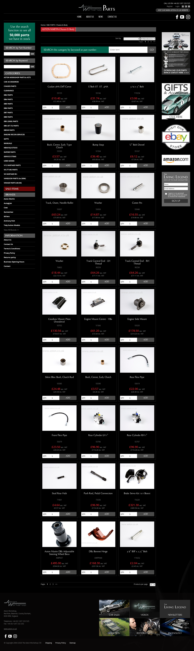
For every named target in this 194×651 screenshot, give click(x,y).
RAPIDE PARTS (9, 152)
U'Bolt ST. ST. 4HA (98, 86)
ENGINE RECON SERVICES (14, 135)
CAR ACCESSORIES (11, 82)
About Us (7, 240)
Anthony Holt (9, 221)
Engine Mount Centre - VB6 (98, 319)
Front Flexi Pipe (59, 435)
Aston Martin (9, 199)
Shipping (48, 643)
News (101, 16)
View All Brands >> (11, 230)
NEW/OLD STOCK (10, 148)
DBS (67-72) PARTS (11, 126)
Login (177, 6)
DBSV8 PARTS (9, 130)
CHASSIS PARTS (10, 86)
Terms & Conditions (12, 249)
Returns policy (10, 257)
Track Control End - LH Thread (98, 262)
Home (79, 16)
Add (68, 107)
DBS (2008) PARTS (11, 121)
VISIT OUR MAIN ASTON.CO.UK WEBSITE (173, 10)
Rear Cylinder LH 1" (98, 435)
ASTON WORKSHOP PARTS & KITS (17, 78)
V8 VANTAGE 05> (10, 174)
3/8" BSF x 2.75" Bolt (137, 551)
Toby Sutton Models (12, 225)
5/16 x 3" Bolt (137, 86)
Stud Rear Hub (59, 493)
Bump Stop (98, 144)
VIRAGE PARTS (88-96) (13, 183)
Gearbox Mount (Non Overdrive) (59, 320)
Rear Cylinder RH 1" (137, 435)
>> (154, 42)
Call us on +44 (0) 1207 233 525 (177, 3)
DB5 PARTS (8, 104)
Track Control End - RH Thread (137, 262)
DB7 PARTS (8, 113)
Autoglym (8, 203)
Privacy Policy (9, 253)
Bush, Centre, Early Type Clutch (59, 146)
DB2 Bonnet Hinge (98, 551)
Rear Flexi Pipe (137, 377)
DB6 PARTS (8, 108)
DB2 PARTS (8, 95)
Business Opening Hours (14, 262)
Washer (98, 203)
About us (90, 16)
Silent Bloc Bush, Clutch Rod (59, 377)
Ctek (6, 208)
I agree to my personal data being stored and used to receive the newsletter (177, 195)
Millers (7, 217)
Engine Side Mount (137, 319)
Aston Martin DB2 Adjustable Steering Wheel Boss (59, 553)
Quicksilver (8, 212)
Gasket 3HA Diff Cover (59, 86)
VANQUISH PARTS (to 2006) (15, 179)
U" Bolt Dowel (137, 144)
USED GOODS (9, 161)
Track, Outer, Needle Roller (59, 203)
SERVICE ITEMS (10, 157)
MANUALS (8, 143)
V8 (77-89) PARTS (10, 170)
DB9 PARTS (8, 117)
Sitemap (72, 643)
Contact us (112, 16)
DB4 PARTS (8, 99)
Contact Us (8, 244)
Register (170, 6)
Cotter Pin (137, 203)
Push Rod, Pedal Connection (98, 493)
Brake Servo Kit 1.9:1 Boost (137, 493)
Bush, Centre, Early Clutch (98, 377)
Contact (7, 266)
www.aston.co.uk (10, 629)
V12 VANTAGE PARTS (12, 165)
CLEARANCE (9, 91)
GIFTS (6, 139)
